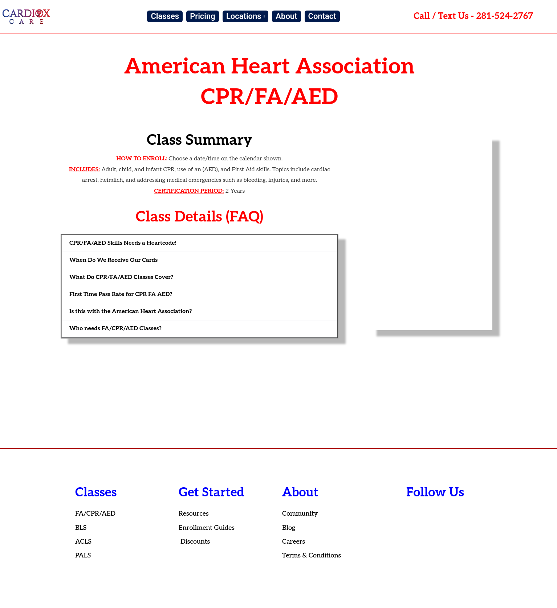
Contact (322, 16)
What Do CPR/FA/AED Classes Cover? (121, 277)
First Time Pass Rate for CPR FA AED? (120, 294)
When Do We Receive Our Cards (113, 260)
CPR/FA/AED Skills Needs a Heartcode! (122, 243)
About (286, 16)
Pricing (202, 16)
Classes (165, 16)
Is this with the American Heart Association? (130, 311)
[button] (199, 243)
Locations (245, 16)
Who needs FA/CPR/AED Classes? (115, 328)
